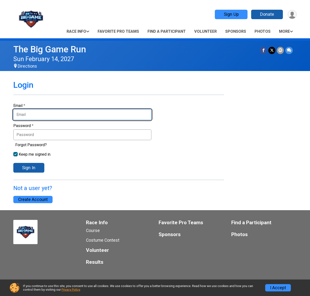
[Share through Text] (289, 50)
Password (23, 126)
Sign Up (231, 14)
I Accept (278, 287)
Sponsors (235, 31)
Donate (267, 14)
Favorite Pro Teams (118, 31)
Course (93, 230)
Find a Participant (166, 31)
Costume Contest (102, 240)
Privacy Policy (71, 289)
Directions (27, 66)
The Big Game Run (49, 49)
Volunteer (205, 31)
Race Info (76, 31)
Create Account (33, 199)
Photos (263, 31)
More (284, 31)
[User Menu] (292, 14)
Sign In (28, 167)
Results (94, 262)
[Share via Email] (280, 50)
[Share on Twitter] (271, 50)
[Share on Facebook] (263, 50)
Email (19, 106)
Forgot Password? (31, 145)
